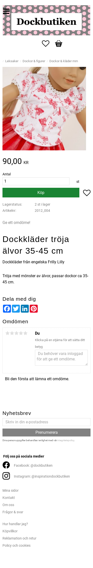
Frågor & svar (12, 512)
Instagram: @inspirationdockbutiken (42, 476)
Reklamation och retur (19, 538)
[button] (48, 43)
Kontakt (8, 498)
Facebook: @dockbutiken (33, 465)
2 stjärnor (12, 333)
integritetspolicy (65, 440)
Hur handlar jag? (15, 524)
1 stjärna (7, 333)
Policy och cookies (16, 545)
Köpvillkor (10, 531)
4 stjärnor (21, 333)
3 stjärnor (16, 333)
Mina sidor (10, 490)
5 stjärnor (25, 333)
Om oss (8, 505)
